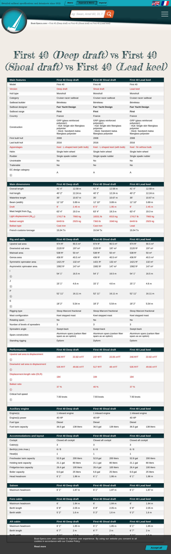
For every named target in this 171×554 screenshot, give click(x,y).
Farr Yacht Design (66, 107)
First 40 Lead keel (140, 80)
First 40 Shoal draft (104, 80)
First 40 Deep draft (68, 80)
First (59, 111)
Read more (40, 546)
